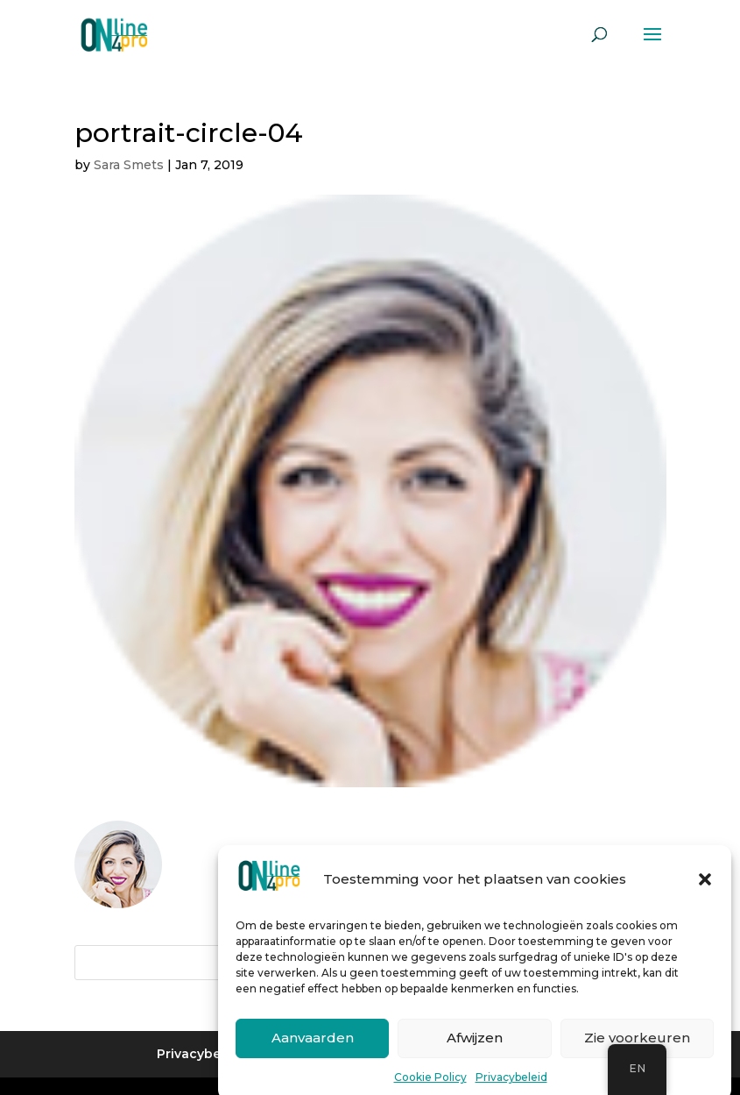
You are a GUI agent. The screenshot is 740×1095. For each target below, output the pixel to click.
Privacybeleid (511, 1086)
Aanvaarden (312, 1048)
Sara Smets (129, 165)
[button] (705, 889)
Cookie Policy (430, 1086)
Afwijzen (475, 1048)
